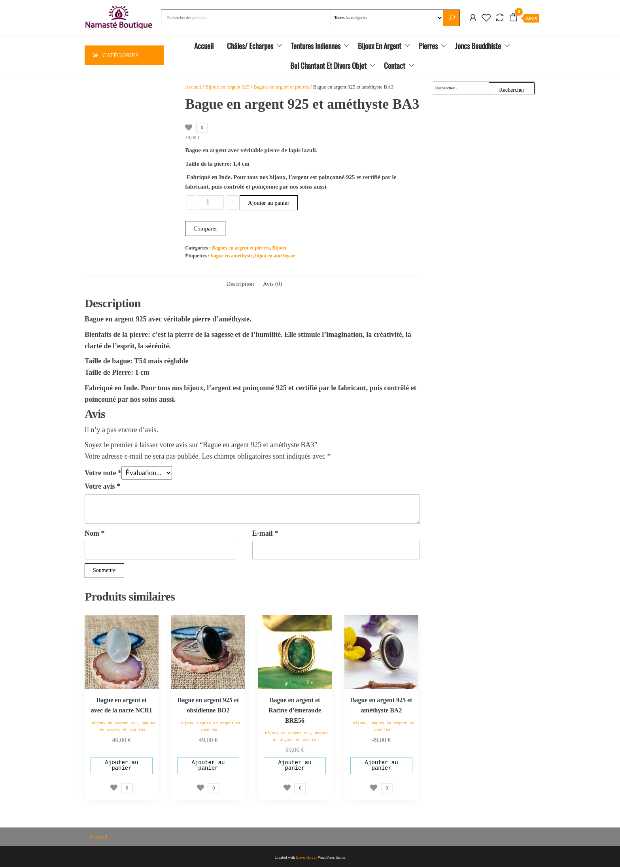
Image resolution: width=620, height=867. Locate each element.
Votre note (103, 473)
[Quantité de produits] (210, 202)
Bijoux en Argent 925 (227, 87)
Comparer (205, 228)
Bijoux (279, 248)
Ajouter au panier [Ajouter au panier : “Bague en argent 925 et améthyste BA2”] (381, 765)
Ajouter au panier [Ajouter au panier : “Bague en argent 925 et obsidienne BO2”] (208, 765)
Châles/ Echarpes (250, 45)
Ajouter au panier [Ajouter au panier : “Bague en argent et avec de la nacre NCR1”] (121, 765)
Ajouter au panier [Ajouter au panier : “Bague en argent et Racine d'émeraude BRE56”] (295, 765)
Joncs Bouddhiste (478, 45)
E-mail (265, 533)
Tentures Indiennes (315, 45)
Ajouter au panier (268, 203)
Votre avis (102, 486)
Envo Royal (306, 856)
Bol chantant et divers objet (328, 65)
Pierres (428, 45)
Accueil (204, 45)
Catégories (120, 56)
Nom (95, 533)
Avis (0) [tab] (272, 284)
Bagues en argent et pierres (281, 87)
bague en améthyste (232, 256)
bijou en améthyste (275, 256)
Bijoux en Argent (379, 45)
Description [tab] (240, 284)
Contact (394, 65)
